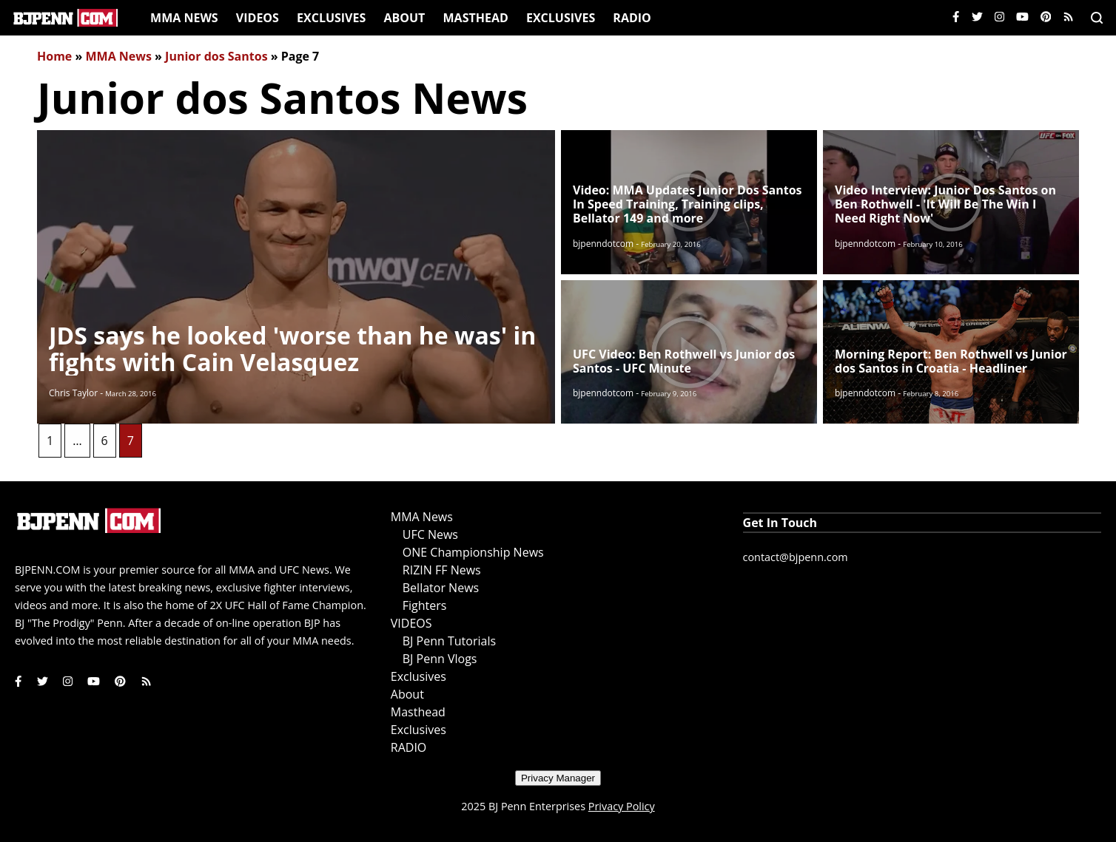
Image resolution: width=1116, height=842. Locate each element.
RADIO (632, 18)
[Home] (65, 17)
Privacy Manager (558, 778)
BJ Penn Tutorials (449, 641)
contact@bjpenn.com (795, 557)
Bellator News (441, 588)
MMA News (184, 18)
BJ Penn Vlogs (440, 659)
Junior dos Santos (216, 56)
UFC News (430, 534)
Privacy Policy (621, 806)
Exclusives (331, 18)
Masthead (475, 18)
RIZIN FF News (442, 570)
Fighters (425, 605)
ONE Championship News (473, 552)
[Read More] (296, 277)
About (404, 18)
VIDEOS (257, 18)
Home (54, 56)
